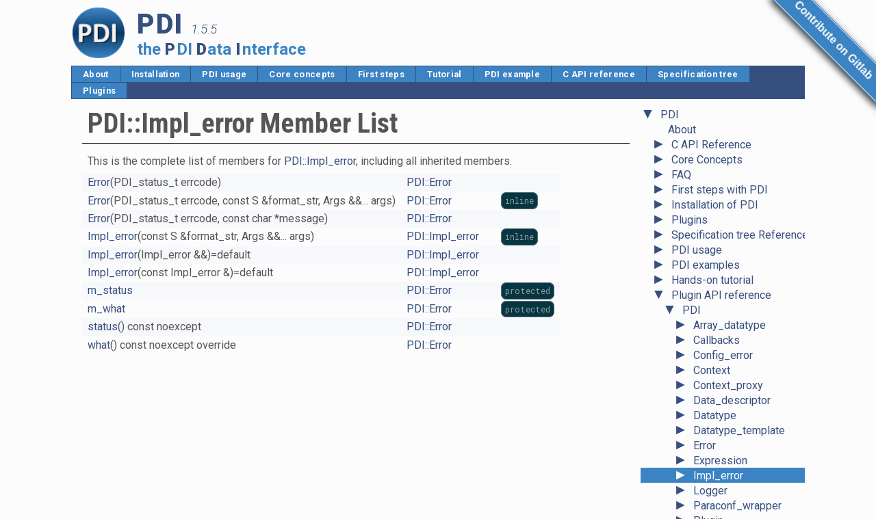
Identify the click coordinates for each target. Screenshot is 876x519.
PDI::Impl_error (320, 161)
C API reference (599, 74)
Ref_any (713, 373)
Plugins (99, 90)
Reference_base (733, 388)
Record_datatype (734, 357)
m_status (110, 290)
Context (711, 162)
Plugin (708, 312)
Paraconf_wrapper (737, 297)
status (103, 326)
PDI (691, 102)
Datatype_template (739, 222)
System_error (726, 448)
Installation (155, 74)
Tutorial (444, 74)
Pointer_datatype (734, 342)
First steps (381, 74)
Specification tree (698, 74)
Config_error (723, 147)
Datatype (714, 207)
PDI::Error (429, 182)
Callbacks (716, 132)
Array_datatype (729, 117)
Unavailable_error (735, 493)
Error (704, 237)
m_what (106, 308)
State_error (720, 433)
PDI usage (224, 74)
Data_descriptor (732, 192)
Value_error (721, 508)
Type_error (719, 478)
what (99, 344)
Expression (720, 252)
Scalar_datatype (732, 418)
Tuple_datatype (730, 463)
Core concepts (302, 74)
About (96, 74)
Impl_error (718, 267)
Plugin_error (722, 327)
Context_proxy (728, 177)
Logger (710, 282)
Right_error (720, 403)
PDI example (513, 74)
